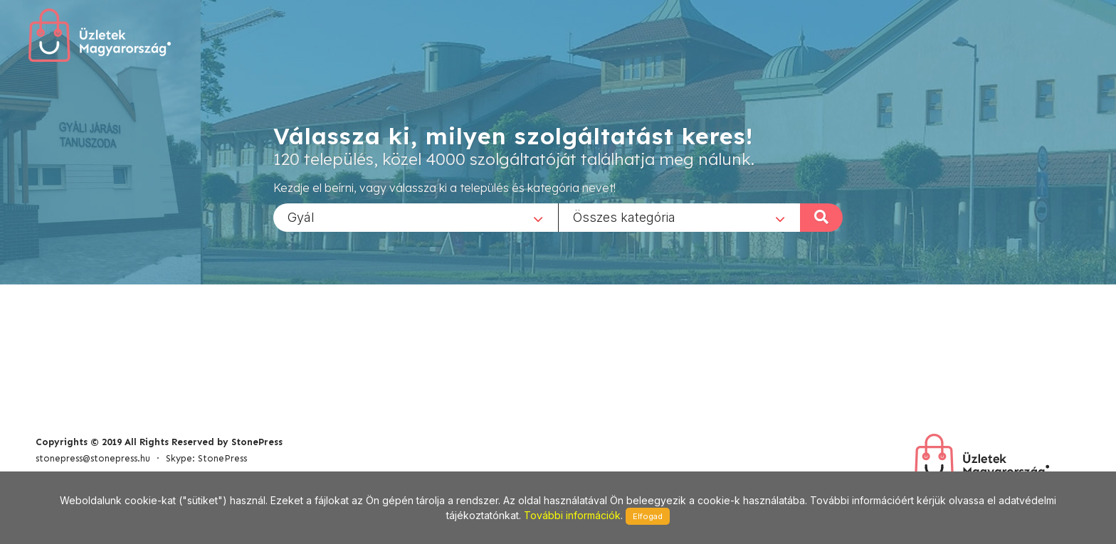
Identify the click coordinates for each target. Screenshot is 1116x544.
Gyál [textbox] (301, 216)
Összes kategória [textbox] (624, 216)
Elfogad (648, 516)
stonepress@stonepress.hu (93, 458)
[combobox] (415, 217)
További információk (572, 515)
